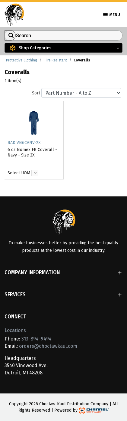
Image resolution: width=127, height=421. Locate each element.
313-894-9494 (36, 339)
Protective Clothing (21, 60)
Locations (15, 330)
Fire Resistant (56, 60)
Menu (111, 14)
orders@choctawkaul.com (48, 346)
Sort (36, 93)
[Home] (14, 14)
